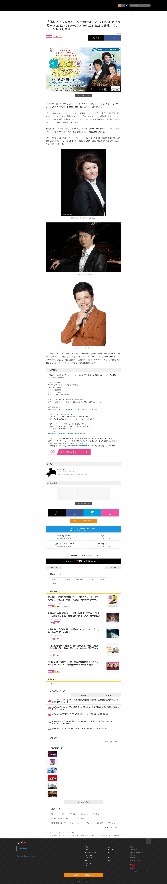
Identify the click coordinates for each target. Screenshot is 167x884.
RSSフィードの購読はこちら (85, 521)
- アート (87, 860)
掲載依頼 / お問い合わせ (136, 852)
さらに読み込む (89, 802)
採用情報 (132, 855)
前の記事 (52, 567)
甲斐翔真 (72, 814)
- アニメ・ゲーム (90, 858)
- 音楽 (87, 847)
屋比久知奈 (83, 814)
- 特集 (108, 860)
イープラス (50, 832)
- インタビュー (111, 852)
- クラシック (88, 855)
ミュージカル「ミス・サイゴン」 (61, 818)
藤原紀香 (99, 823)
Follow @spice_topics (64, 538)
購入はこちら (74, 452)
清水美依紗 (80, 818)
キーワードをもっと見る (111, 827)
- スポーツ (88, 863)
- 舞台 (87, 850)
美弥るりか (111, 823)
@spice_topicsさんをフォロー (27, 856)
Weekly (83, 695)
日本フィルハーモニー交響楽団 (60, 579)
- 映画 (87, 866)
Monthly (108, 695)
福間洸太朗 (79, 579)
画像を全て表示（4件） (83, 95)
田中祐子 (91, 579)
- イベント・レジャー (91, 852)
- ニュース (110, 850)
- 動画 (108, 847)
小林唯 (61, 814)
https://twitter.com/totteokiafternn (79, 446)
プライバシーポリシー (136, 860)
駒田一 (52, 814)
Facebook (23, 848)
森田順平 (102, 579)
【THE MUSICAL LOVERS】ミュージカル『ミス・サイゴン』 (70, 823)
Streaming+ (53, 584)
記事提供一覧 (133, 850)
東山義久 (95, 814)
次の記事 (115, 567)
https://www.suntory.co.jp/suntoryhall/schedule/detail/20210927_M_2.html (73, 409)
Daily (58, 695)
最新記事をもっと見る (112, 742)
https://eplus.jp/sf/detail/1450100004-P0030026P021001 (67, 433)
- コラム (109, 858)
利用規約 (132, 858)
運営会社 (132, 847)
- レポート (110, 855)
